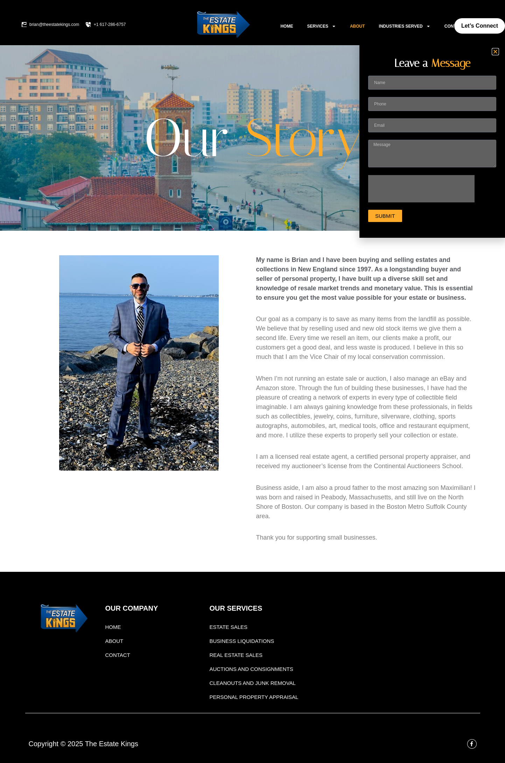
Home (286, 26)
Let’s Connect (479, 26)
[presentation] (421, 188)
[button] (495, 51)
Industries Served (404, 26)
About (357, 26)
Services (321, 26)
